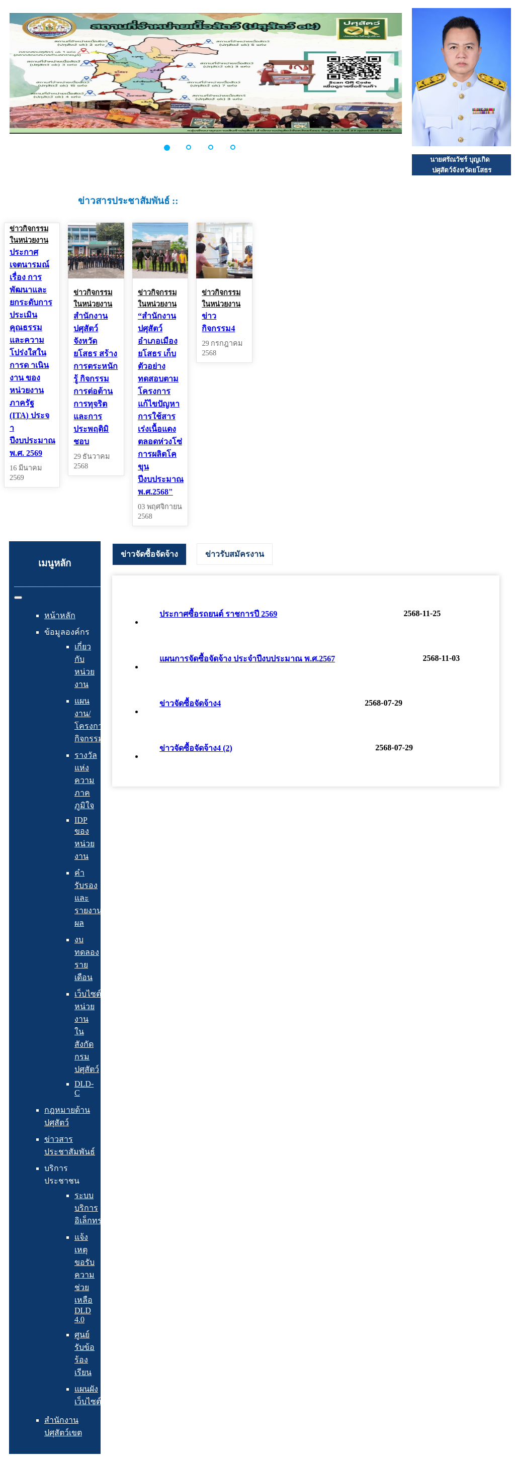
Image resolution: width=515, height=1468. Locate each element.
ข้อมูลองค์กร (67, 632)
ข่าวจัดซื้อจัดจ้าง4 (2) (195, 748)
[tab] (149, 554)
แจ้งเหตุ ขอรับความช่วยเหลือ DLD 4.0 (84, 1278)
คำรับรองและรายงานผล (88, 897)
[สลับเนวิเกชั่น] (18, 597)
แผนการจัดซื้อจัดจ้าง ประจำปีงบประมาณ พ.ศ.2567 (247, 658)
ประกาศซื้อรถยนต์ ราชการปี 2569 (218, 614)
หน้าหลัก (59, 615)
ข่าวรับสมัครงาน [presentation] (234, 554)
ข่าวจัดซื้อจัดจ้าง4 (190, 703)
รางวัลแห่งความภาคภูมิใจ (85, 780)
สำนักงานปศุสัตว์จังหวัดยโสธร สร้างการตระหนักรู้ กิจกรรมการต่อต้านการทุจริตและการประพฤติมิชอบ (95, 379)
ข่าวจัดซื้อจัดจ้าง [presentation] (149, 554)
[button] (172, 147)
